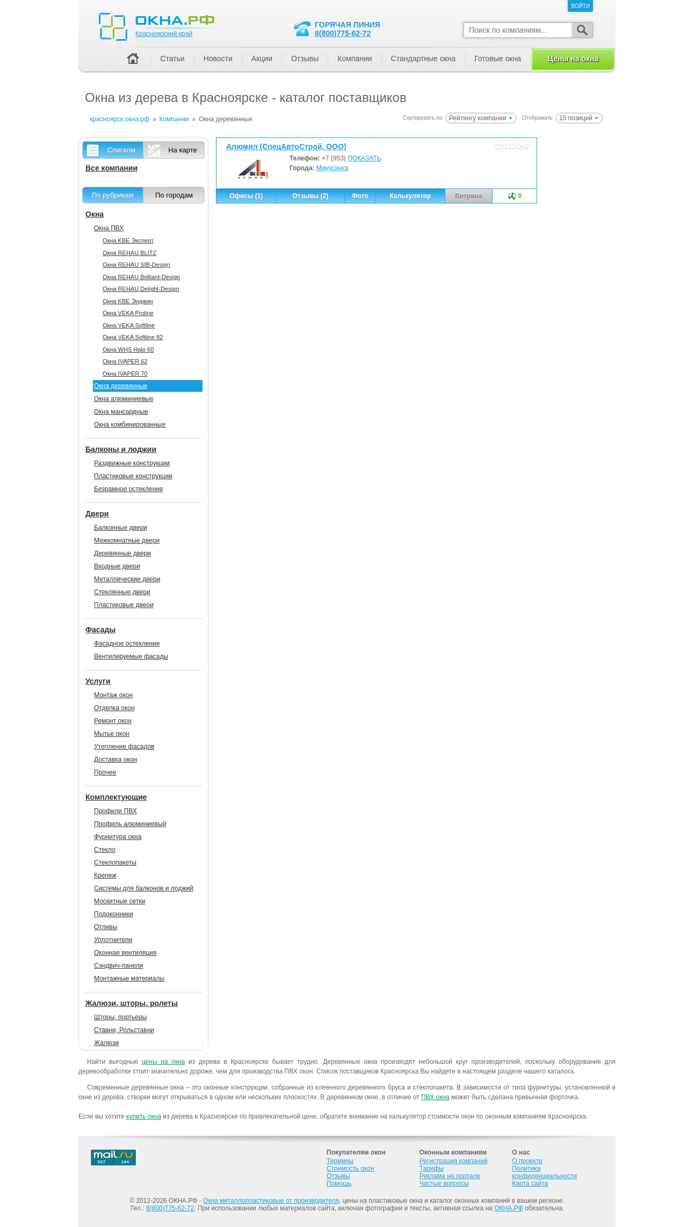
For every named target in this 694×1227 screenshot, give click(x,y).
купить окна (143, 1116)
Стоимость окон (350, 1168)
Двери (97, 513)
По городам (174, 195)
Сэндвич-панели (118, 965)
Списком (121, 150)
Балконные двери (120, 527)
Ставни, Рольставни (124, 1030)
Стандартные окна (423, 58)
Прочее (105, 772)
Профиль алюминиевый (130, 824)
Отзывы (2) (310, 196)
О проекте (527, 1161)
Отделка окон (114, 708)
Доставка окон (115, 759)
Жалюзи (106, 1043)
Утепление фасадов (124, 746)
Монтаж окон (113, 695)
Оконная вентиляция (125, 952)
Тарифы (432, 1168)
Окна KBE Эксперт (128, 240)
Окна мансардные (121, 411)
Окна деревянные (121, 386)
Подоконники (113, 914)
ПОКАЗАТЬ (364, 158)
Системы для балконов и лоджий (143, 888)
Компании (354, 58)
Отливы (105, 927)
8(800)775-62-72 (343, 33)
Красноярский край (163, 34)
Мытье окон (111, 733)
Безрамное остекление (128, 489)
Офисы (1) (246, 196)
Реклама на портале (450, 1176)
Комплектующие (116, 797)
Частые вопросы (444, 1183)
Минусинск (332, 168)
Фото (360, 196)
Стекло (104, 849)
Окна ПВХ (109, 228)
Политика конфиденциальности (544, 1172)
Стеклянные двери (122, 592)
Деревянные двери (122, 553)
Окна (94, 214)
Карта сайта (530, 1183)
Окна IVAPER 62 (125, 361)
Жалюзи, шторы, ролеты (131, 1003)
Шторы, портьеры (120, 1017)
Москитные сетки (119, 901)
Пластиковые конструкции (133, 476)
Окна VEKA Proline (128, 313)
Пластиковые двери (124, 605)
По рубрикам (113, 195)
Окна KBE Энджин (128, 301)
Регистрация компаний (454, 1161)
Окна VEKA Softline (129, 325)
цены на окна (163, 1061)
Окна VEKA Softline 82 (133, 337)
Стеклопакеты (115, 862)
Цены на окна (573, 58)
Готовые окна (497, 58)
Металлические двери (127, 579)
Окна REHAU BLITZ (129, 253)
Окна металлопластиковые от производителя (271, 1200)
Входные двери (117, 566)
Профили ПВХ (115, 811)
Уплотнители (113, 940)
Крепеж (105, 875)
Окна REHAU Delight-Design (141, 289)
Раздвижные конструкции (132, 463)
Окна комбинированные (129, 424)
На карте (182, 150)
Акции (261, 58)
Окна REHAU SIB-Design (136, 264)
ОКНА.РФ (508, 1208)
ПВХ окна (435, 1097)
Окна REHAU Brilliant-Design (141, 277)
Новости (218, 58)
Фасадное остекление (127, 643)
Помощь (339, 1183)
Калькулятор (410, 196)
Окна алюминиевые (123, 399)
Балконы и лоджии (120, 449)
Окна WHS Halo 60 (128, 349)
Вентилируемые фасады (131, 656)
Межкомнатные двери (127, 540)
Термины (340, 1161)
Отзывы (305, 58)
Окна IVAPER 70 (125, 373)
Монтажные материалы (129, 978)
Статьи (172, 58)
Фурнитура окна (117, 837)
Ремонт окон (113, 721)
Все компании (111, 168)
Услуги (98, 681)
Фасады (100, 629)
